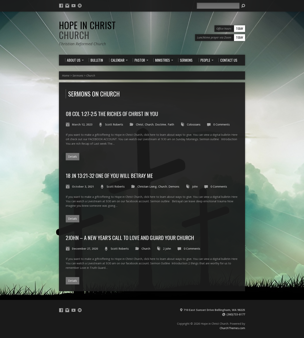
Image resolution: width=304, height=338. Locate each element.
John (195, 186)
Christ (139, 124)
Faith (171, 124)
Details (72, 156)
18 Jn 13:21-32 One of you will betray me (109, 175)
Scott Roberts (114, 124)
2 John (167, 248)
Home (65, 75)
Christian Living (147, 186)
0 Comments (221, 124)
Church (90, 75)
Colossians (193, 124)
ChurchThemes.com (232, 328)
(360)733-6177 (236, 314)
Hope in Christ (87, 30)
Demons (173, 186)
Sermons (78, 75)
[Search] (218, 6)
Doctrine (160, 124)
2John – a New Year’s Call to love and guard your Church (130, 238)
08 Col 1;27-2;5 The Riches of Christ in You (112, 114)
